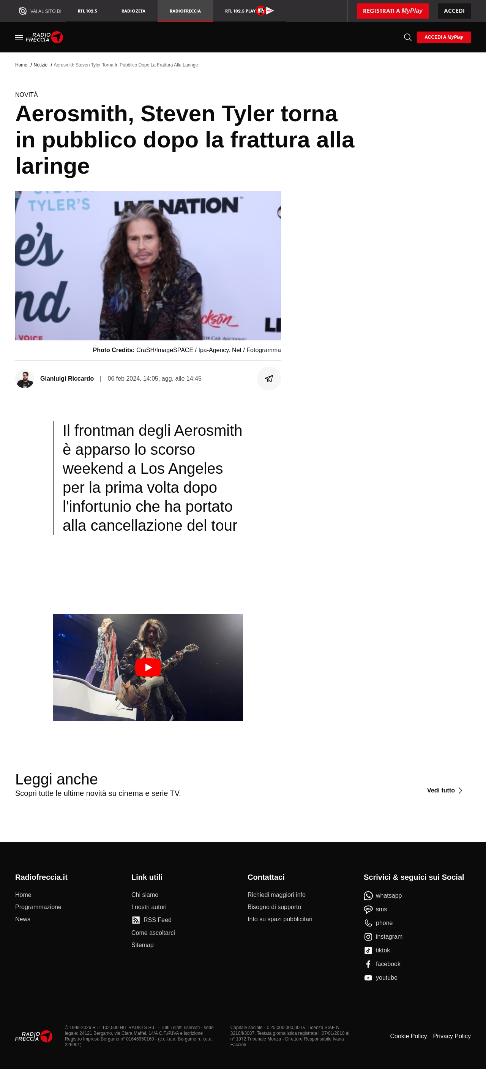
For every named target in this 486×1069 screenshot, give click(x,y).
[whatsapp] (383, 895)
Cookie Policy (408, 1036)
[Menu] (19, 37)
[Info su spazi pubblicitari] (280, 919)
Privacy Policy (452, 1036)
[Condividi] (269, 378)
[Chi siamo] (144, 895)
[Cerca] (407, 37)
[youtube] (381, 977)
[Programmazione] (38, 907)
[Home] (44, 37)
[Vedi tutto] (446, 790)
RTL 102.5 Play (249, 11)
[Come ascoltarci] (153, 933)
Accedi (454, 10)
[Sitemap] (142, 945)
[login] (444, 37)
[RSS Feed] (151, 920)
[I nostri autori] (148, 907)
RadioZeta (133, 11)
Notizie (40, 65)
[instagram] (383, 936)
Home (21, 65)
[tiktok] (377, 950)
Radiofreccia (185, 11)
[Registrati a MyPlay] (393, 11)
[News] (22, 919)
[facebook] (382, 964)
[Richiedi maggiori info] (277, 895)
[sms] (375, 909)
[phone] (378, 923)
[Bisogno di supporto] (274, 907)
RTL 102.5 (87, 11)
